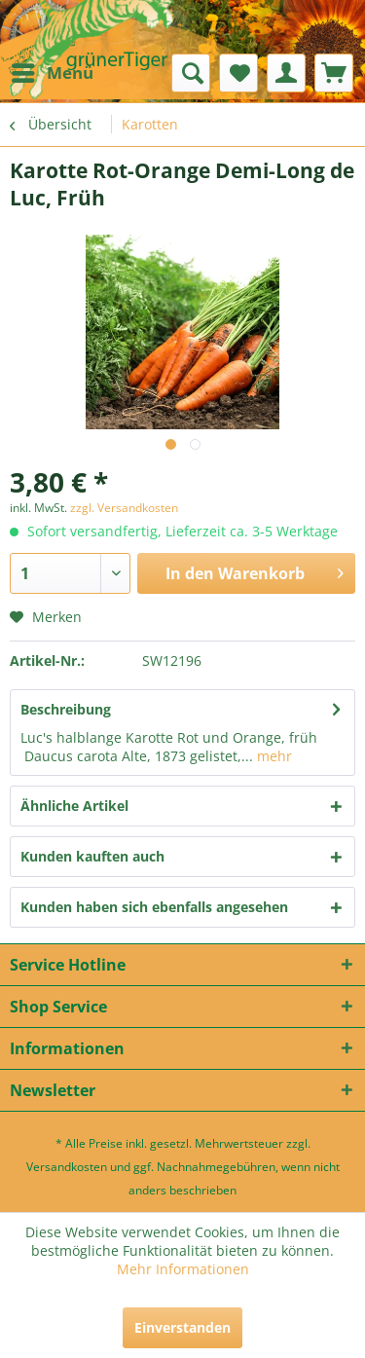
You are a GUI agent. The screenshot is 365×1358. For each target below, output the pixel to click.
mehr (272, 756)
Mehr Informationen (183, 1269)
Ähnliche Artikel (74, 805)
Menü (52, 70)
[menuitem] (51, 73)
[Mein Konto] (286, 73)
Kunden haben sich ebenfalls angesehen (154, 907)
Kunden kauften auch (92, 856)
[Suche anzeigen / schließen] (190, 73)
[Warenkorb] (333, 73)
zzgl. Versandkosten (124, 507)
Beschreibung (65, 709)
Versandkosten (66, 1166)
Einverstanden (182, 1327)
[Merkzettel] (238, 73)
